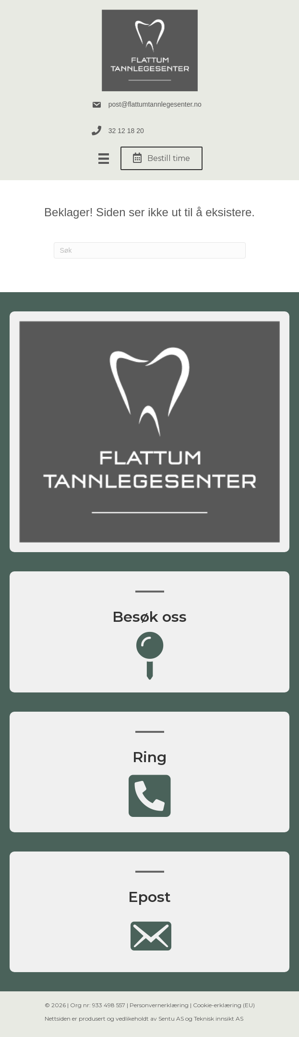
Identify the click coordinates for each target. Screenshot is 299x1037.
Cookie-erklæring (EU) (224, 1005)
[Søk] (150, 250)
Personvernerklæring (159, 1005)
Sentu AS (171, 1018)
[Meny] (104, 159)
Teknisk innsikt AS (218, 1018)
